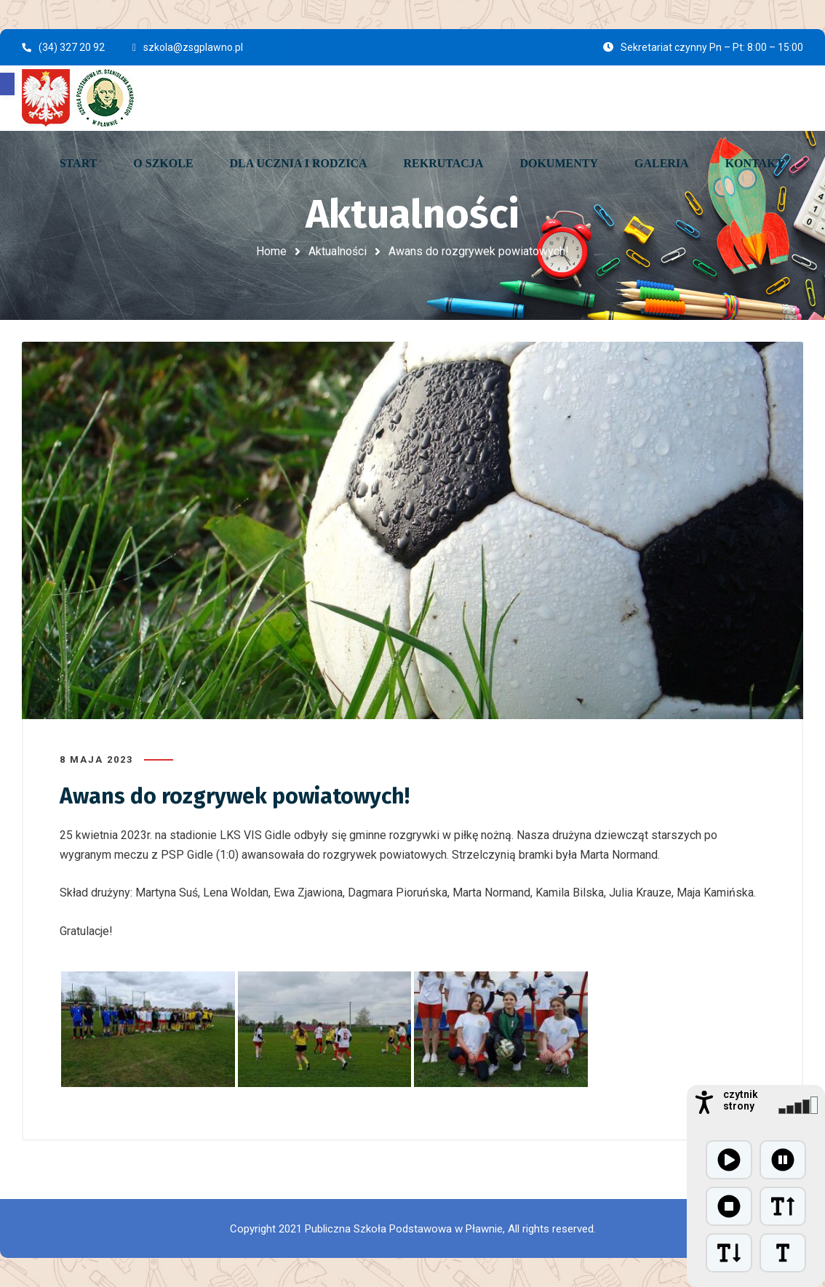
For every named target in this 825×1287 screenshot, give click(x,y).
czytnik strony (740, 1100)
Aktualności (337, 251)
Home (271, 251)
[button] (7, 84)
